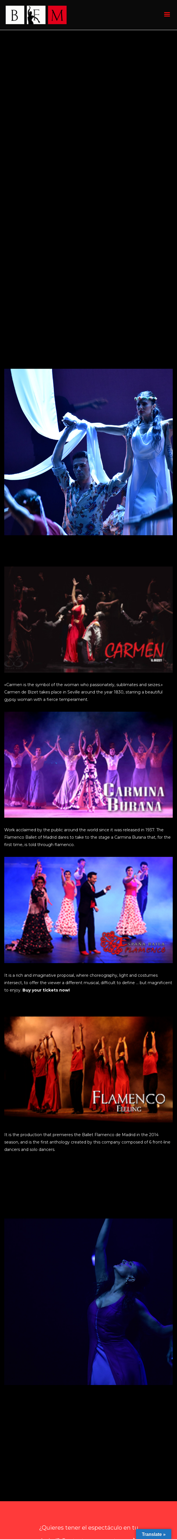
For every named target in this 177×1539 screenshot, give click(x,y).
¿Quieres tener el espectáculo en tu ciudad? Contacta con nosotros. (88, 1455)
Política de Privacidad (125, 1510)
